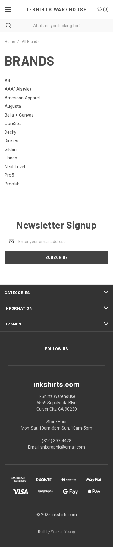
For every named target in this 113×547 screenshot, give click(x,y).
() (102, 9)
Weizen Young (63, 531)
